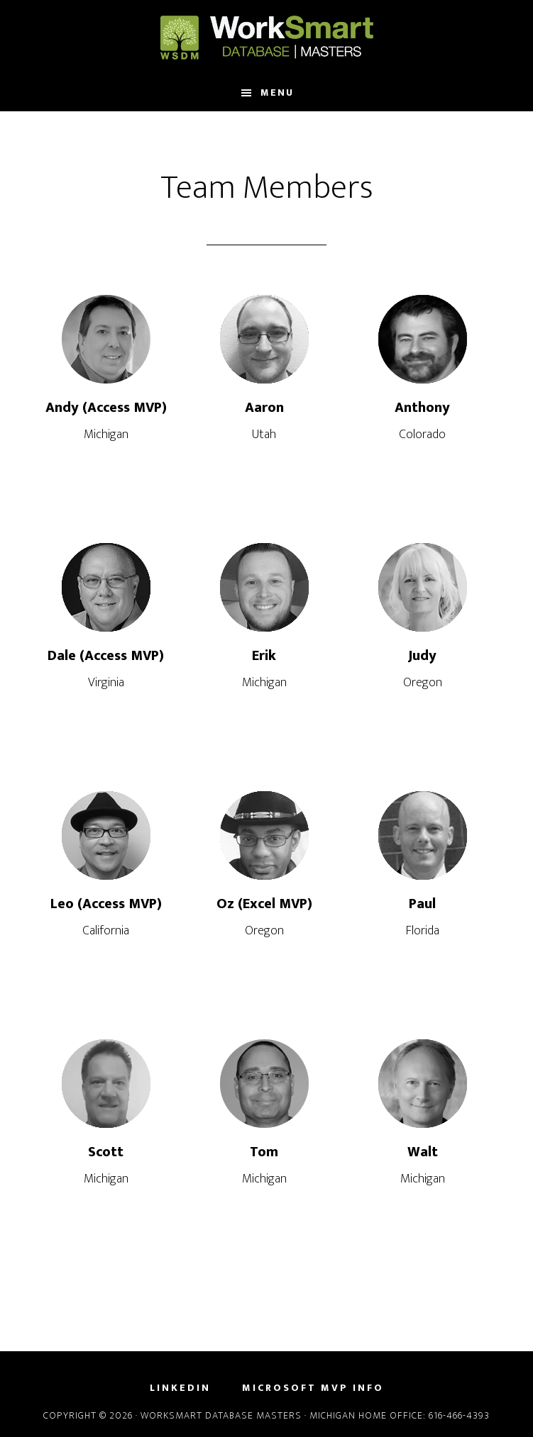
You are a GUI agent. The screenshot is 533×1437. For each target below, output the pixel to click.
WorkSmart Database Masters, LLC (267, 38)
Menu (277, 92)
